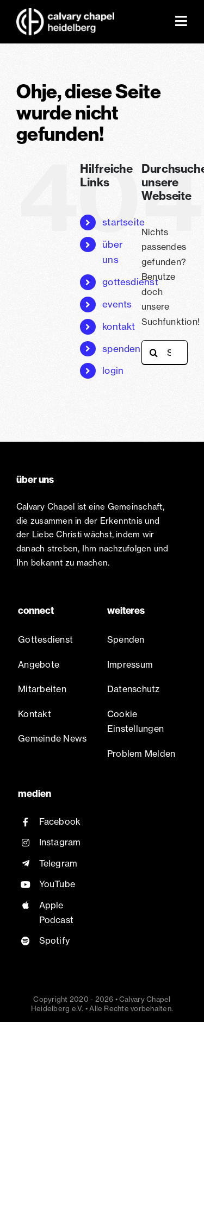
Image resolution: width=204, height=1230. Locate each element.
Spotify (54, 940)
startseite (123, 222)
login (112, 370)
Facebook (60, 821)
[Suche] (153, 352)
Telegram (58, 863)
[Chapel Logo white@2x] (65, 12)
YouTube (57, 883)
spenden (121, 348)
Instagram (60, 842)
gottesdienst (130, 281)
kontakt (118, 326)
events (117, 304)
